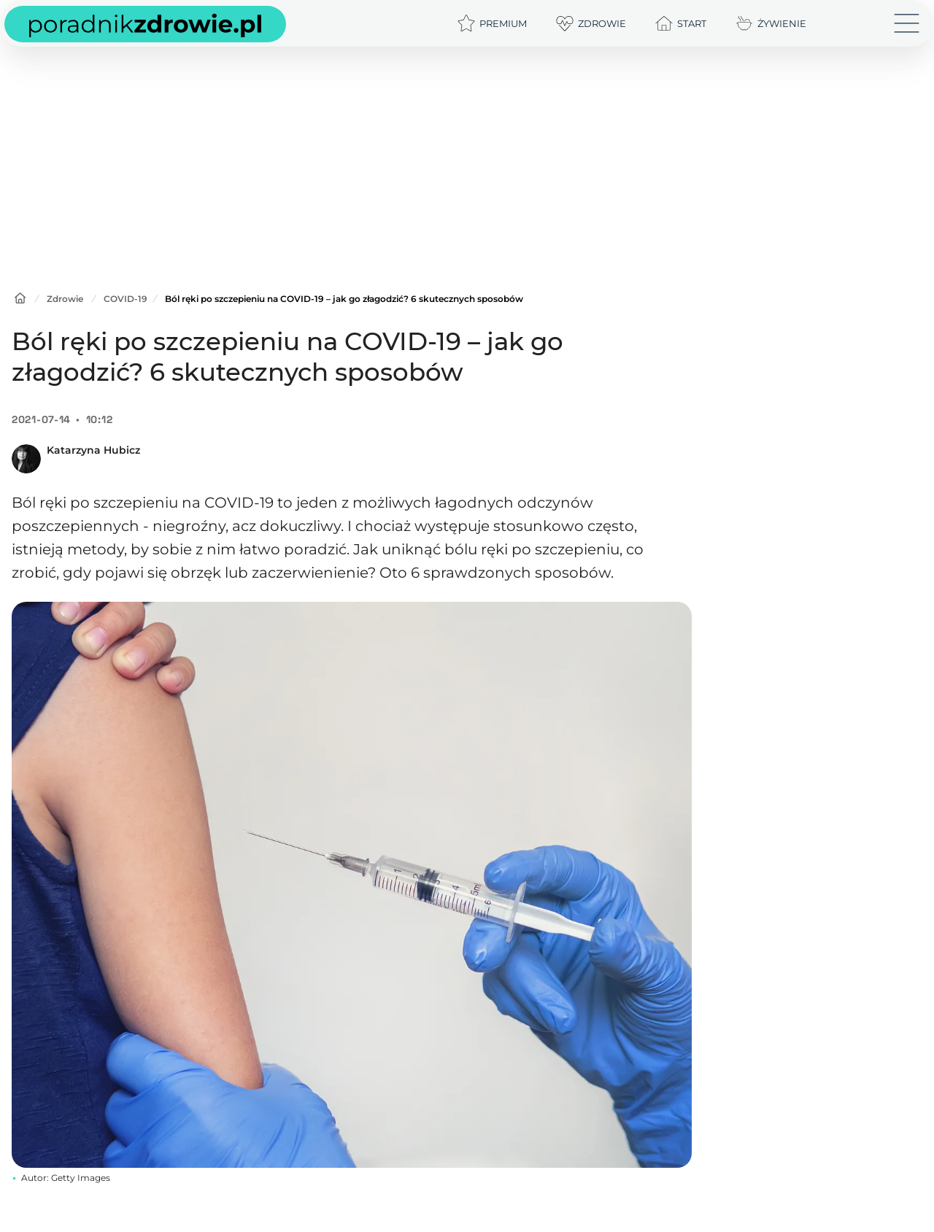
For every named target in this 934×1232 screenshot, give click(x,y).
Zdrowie (65, 298)
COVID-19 (125, 298)
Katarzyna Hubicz (93, 450)
